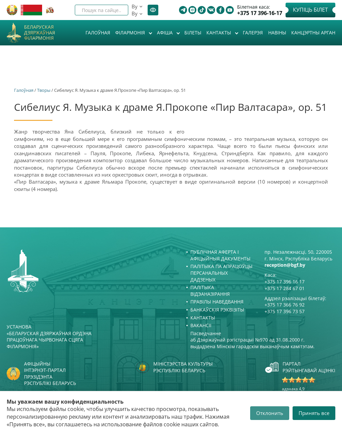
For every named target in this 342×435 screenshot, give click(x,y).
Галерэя (253, 32)
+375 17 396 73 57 (285, 311)
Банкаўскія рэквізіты (217, 309)
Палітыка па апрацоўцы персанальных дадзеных (221, 272)
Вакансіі (200, 325)
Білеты (192, 32)
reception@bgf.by (285, 265)
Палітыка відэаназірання (210, 290)
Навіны (277, 32)
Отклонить (269, 413)
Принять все (314, 413)
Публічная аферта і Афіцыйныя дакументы (220, 255)
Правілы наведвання (216, 301)
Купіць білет (310, 9)
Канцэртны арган (313, 32)
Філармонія (130, 32)
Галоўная (98, 32)
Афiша (165, 32)
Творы (43, 90)
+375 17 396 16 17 (285, 281)
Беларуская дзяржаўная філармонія (39, 32)
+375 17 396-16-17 (259, 13)
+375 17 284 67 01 (285, 288)
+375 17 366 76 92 (285, 304)
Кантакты (219, 32)
